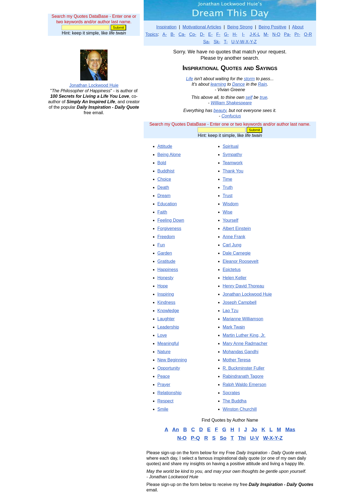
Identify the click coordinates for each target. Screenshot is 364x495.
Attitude (164, 146)
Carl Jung (232, 245)
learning (218, 84)
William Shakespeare (231, 102)
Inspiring (165, 294)
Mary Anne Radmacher (245, 343)
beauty (219, 110)
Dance (238, 84)
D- (202, 34)
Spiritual (230, 146)
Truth (228, 187)
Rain (262, 84)
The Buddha (234, 401)
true (263, 97)
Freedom (166, 236)
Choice (164, 179)
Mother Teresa (236, 360)
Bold (161, 162)
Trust (227, 195)
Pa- (287, 34)
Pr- (297, 34)
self (248, 97)
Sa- (206, 41)
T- (226, 41)
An (175, 429)
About (298, 27)
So (223, 438)
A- (165, 34)
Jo (254, 429)
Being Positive (272, 27)
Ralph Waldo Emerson (244, 384)
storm (249, 78)
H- (235, 34)
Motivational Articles (202, 27)
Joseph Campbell (239, 302)
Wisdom (230, 204)
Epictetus (232, 269)
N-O (276, 34)
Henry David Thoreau (243, 286)
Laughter (166, 318)
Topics (151, 34)
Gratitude (166, 261)
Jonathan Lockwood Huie (247, 294)
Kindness (166, 302)
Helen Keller (234, 277)
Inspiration (166, 27)
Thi (242, 438)
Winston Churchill (239, 409)
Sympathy (232, 154)
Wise (227, 212)
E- (210, 34)
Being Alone (169, 154)
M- (266, 34)
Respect (165, 401)
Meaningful (168, 343)
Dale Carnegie (236, 253)
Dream (164, 195)
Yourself (230, 220)
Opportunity (168, 368)
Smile (162, 409)
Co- (192, 34)
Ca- (182, 34)
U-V (254, 438)
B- (173, 34)
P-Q (195, 438)
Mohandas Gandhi (240, 351)
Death (163, 187)
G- (226, 34)
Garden (164, 253)
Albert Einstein (237, 228)
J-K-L (255, 34)
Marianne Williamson (243, 318)
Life (189, 78)
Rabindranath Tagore (243, 376)
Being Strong (240, 27)
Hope (162, 286)
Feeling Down (170, 220)
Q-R (308, 34)
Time (227, 179)
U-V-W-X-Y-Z (243, 41)
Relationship (169, 392)
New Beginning (172, 360)
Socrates (231, 392)
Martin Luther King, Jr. (244, 335)
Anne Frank (234, 236)
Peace (163, 376)
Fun (161, 245)
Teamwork (232, 162)
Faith (162, 212)
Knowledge (168, 310)
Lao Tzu (230, 310)
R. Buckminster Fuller (243, 368)
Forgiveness (169, 228)
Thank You (233, 171)
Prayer (163, 384)
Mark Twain (234, 327)
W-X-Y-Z (272, 438)
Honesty (165, 277)
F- (218, 34)
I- (243, 34)
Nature (164, 351)
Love (162, 335)
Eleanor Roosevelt (240, 261)
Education (167, 204)
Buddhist (165, 171)
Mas (290, 429)
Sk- (217, 41)
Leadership (168, 327)
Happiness (167, 269)
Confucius (231, 116)
